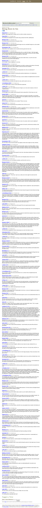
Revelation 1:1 (5, 250)
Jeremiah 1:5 (5, 433)
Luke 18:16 (4, 354)
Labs (27, 1)
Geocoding (19, 1)
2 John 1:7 (4, 445)
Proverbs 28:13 (5, 246)
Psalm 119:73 (5, 461)
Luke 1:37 (4, 492)
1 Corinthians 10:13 (6, 375)
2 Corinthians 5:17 (6, 425)
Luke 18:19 (4, 203)
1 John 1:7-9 (5, 264)
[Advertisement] (21, 12)
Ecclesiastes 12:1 (6, 457)
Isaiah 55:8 (4, 342)
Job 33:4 (4, 437)
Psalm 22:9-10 (5, 393)
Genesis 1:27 (5, 184)
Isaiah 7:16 (4, 188)
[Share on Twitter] (2, 30)
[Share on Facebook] (4, 30)
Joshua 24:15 (5, 259)
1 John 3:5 (4, 228)
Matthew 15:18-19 (6, 453)
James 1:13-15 (5, 408)
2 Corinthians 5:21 (6, 271)
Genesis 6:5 (4, 123)
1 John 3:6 (4, 236)
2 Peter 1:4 (4, 280)
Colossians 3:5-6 (6, 232)
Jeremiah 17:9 (5, 68)
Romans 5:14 (5, 199)
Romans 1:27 (5, 380)
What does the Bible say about (16, 23)
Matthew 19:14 (5, 207)
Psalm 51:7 (4, 390)
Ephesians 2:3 (5, 64)
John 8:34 (4, 485)
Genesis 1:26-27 (5, 222)
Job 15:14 (4, 119)
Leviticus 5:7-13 (5, 306)
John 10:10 (4, 323)
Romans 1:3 (5, 429)
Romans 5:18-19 (5, 240)
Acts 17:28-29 (5, 475)
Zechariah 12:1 (5, 359)
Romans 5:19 (5, 56)
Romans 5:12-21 (5, 162)
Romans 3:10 (5, 60)
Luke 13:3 (4, 449)
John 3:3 (4, 173)
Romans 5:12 (5, 43)
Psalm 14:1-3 (5, 414)
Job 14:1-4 (4, 216)
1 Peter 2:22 (4, 285)
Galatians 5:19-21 (6, 144)
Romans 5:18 (5, 288)
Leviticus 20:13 (5, 466)
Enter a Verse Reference (11, 499)
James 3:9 (4, 403)
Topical (23, 1)
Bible (5, 501)
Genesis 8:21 (5, 50)
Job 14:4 (4, 99)
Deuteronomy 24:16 (6, 275)
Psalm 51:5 (4, 32)
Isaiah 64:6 (4, 297)
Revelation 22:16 (6, 470)
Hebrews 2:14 (5, 420)
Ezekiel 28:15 (5, 75)
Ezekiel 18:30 (5, 338)
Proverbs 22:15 (5, 155)
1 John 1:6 (4, 363)
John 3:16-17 (5, 480)
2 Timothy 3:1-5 (5, 368)
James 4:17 (4, 103)
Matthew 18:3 (5, 127)
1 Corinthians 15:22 (6, 83)
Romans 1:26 (5, 386)
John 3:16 (4, 151)
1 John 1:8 (4, 158)
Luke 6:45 (4, 255)
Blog (30, 1)
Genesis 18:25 (5, 398)
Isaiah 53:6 (4, 346)
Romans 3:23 (5, 39)
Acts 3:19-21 (5, 331)
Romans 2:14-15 (5, 177)
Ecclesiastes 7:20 (6, 47)
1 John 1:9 (4, 86)
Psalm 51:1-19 (5, 131)
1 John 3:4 (4, 71)
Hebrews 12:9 (5, 318)
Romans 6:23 (5, 90)
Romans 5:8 (5, 116)
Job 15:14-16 (5, 110)
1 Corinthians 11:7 (6, 350)
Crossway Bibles (6, 506)
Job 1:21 (4, 302)
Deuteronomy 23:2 (6, 327)
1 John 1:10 (4, 79)
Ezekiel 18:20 (5, 94)
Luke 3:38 (4, 489)
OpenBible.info (13, 1)
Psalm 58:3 (4, 36)
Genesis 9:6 (4, 440)
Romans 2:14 (5, 211)
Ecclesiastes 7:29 (6, 141)
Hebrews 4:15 (5, 106)
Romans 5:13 (5, 293)
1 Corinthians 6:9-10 (6, 193)
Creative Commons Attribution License (27, 505)
